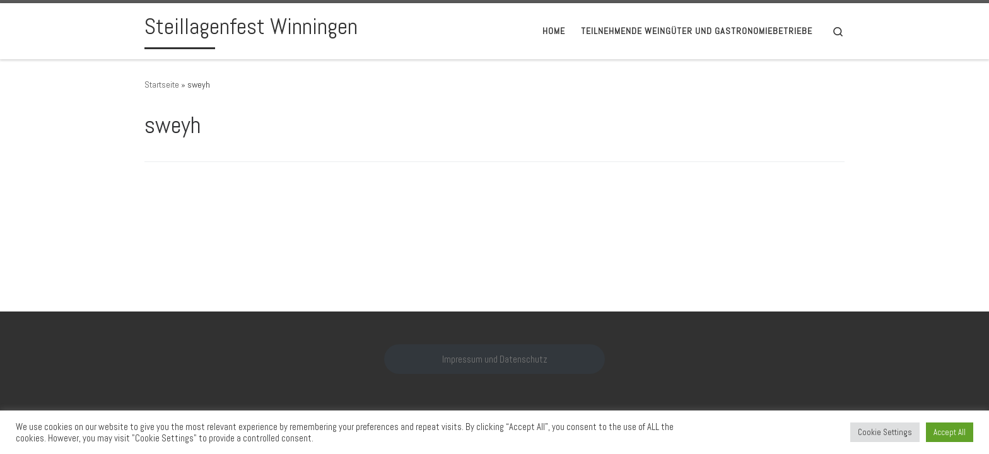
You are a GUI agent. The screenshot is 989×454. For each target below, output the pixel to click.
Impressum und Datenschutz (494, 359)
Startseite (161, 84)
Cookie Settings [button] (885, 432)
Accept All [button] (949, 432)
